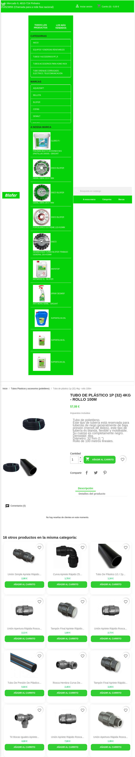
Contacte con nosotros (14, 600)
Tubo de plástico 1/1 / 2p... (110, 231)
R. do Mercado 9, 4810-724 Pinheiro (20, 3)
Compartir (86, 129)
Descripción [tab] (85, 145)
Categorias (73, 28)
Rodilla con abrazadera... (24, 448)
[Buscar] (85, 19)
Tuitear (95, 129)
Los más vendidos (46, 593)
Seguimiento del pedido (117, 592)
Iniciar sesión (111, 596)
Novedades (42, 590)
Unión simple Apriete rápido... (24, 231)
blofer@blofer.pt (80, 622)
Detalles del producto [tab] (92, 150)
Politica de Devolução (48, 623)
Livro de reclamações (48, 608)
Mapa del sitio (9, 604)
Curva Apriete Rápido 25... (67, 231)
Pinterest (104, 129)
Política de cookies (46, 626)
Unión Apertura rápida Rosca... (24, 285)
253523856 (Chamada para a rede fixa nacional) (27, 7)
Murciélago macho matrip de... (67, 502)
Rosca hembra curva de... (67, 339)
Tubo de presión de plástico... (24, 339)
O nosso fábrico (10, 596)
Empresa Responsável (48, 611)
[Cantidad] (74, 117)
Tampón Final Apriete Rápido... (67, 285)
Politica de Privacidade (48, 619)
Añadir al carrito (100, 116)
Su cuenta (112, 587)
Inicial (34, 23)
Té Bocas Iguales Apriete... (24, 394)
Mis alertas (110, 604)
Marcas (88, 28)
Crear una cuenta (113, 600)
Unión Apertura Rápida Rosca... (110, 394)
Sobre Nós (8, 592)
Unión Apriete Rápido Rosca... (110, 285)
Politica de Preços (46, 615)
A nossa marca (55, 28)
